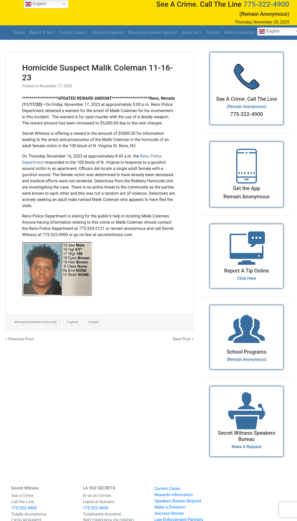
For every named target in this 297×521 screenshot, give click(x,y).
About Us (190, 32)
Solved (94, 322)
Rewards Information (174, 494)
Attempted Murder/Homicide (35, 322)
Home (19, 32)
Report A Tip (40, 32)
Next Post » (183, 339)
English (35, 4)
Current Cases (72, 32)
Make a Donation (239, 32)
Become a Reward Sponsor (153, 32)
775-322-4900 (266, 4)
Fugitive (72, 322)
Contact (213, 32)
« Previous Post (19, 339)
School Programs (108, 32)
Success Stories (169, 513)
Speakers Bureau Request (178, 501)
